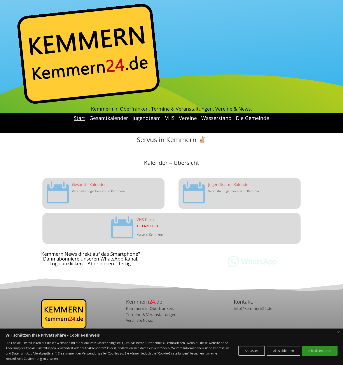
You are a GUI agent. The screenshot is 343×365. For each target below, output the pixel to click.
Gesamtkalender (108, 118)
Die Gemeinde (252, 118)
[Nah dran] (338, 332)
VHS (170, 118)
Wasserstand (216, 118)
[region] (171, 346)
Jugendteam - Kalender (229, 184)
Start (79, 118)
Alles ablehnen (283, 351)
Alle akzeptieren (319, 351)
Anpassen (252, 351)
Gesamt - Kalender (89, 184)
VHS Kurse (146, 219)
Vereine (188, 118)
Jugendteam (147, 118)
